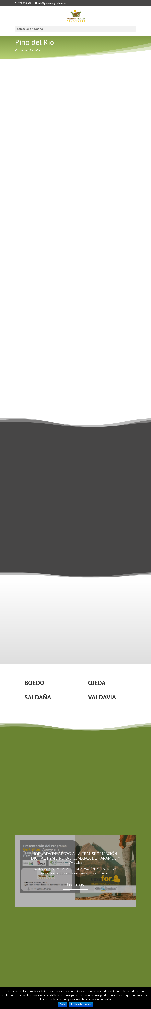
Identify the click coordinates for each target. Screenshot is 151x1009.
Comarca (21, 50)
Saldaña (35, 50)
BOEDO (34, 682)
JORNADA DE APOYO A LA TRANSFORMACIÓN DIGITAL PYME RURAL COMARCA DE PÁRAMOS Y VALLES (75, 858)
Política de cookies (81, 1004)
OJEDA (97, 682)
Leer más (75, 884)
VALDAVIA (102, 697)
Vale (62, 1004)
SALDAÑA (37, 697)
